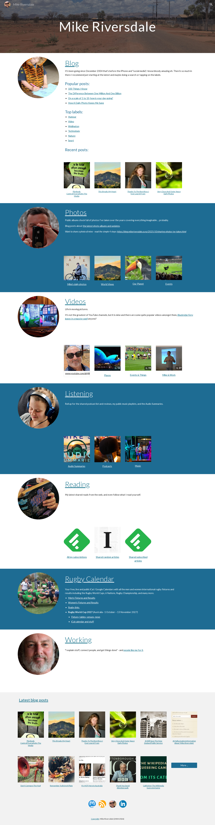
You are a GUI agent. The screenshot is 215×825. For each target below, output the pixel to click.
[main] (107, 26)
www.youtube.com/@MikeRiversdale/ (84, 373)
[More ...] (184, 765)
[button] (211, 4)
